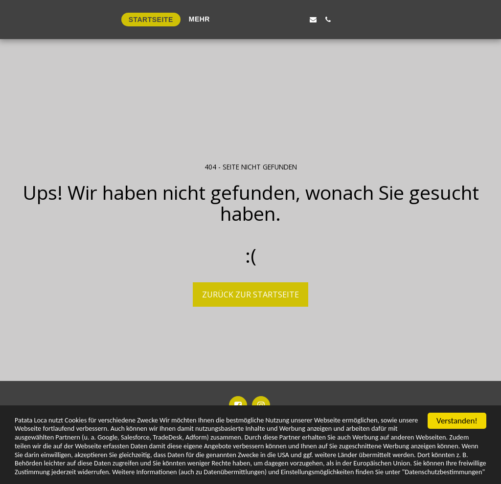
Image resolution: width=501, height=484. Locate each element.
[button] (364, 19)
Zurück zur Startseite (250, 294)
